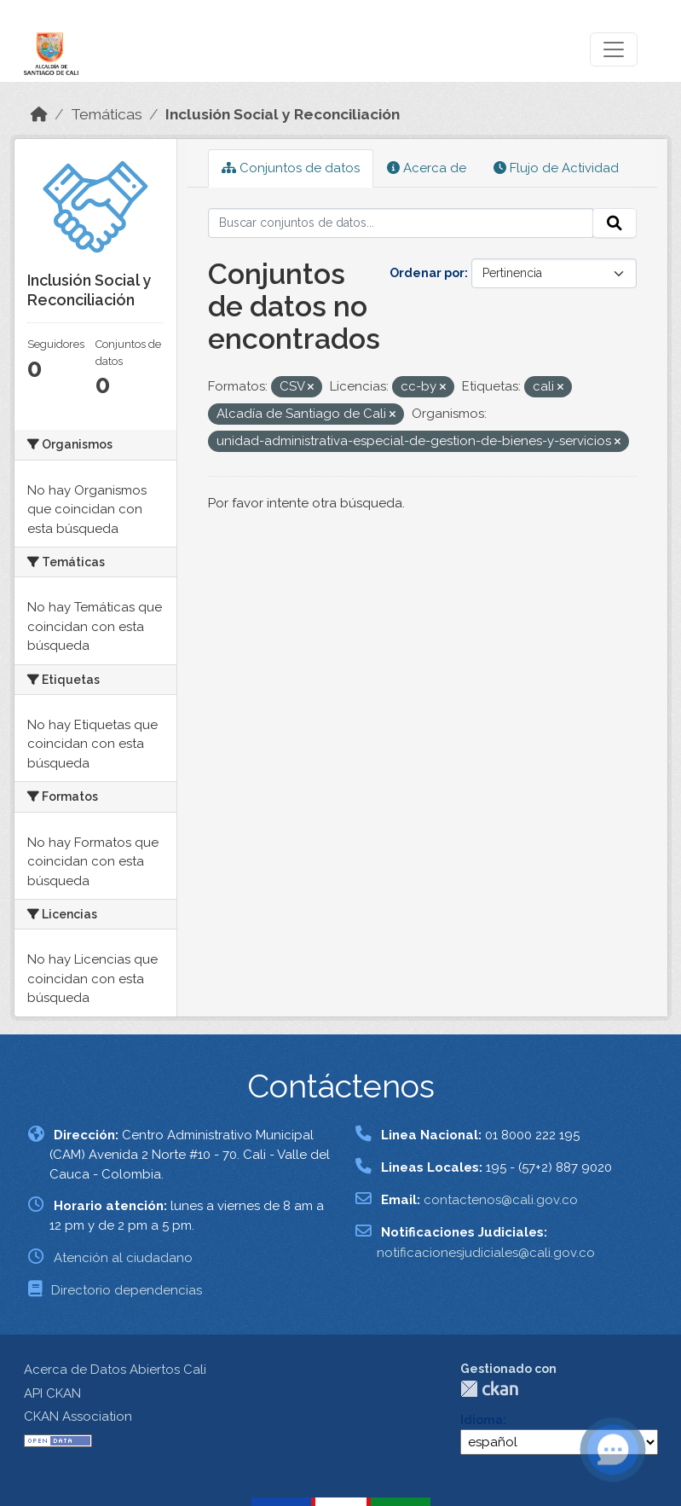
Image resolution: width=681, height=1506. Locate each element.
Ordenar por (427, 273)
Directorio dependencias (126, 1290)
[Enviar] (614, 223)
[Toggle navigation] (614, 49)
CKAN (489, 1389)
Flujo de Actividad (556, 168)
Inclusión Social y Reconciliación (282, 114)
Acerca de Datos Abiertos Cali (115, 1369)
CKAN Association (78, 1416)
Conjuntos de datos (291, 168)
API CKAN (52, 1393)
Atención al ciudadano (123, 1258)
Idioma (481, 1420)
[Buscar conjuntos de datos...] (400, 223)
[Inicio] (39, 114)
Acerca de (426, 168)
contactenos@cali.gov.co (501, 1200)
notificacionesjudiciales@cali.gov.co (486, 1252)
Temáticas (106, 114)
